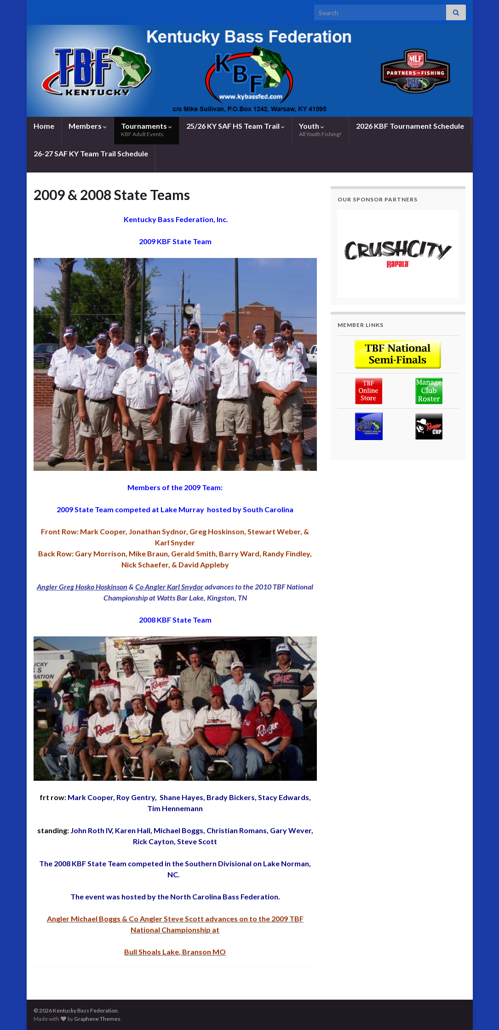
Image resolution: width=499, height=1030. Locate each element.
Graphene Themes (97, 1018)
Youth (320, 129)
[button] (398, 254)
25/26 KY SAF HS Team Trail (235, 125)
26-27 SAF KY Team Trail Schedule (91, 153)
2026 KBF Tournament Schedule (410, 125)
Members (88, 125)
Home (44, 125)
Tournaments (146, 129)
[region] (398, 254)
